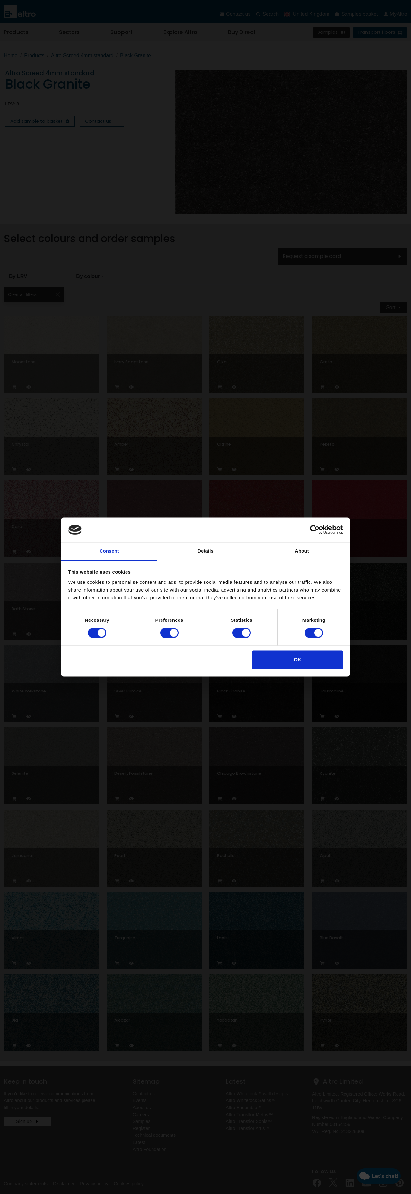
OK (297, 659)
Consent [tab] (109, 551)
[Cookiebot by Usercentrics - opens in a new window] (315, 530)
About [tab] (302, 551)
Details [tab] (205, 551)
